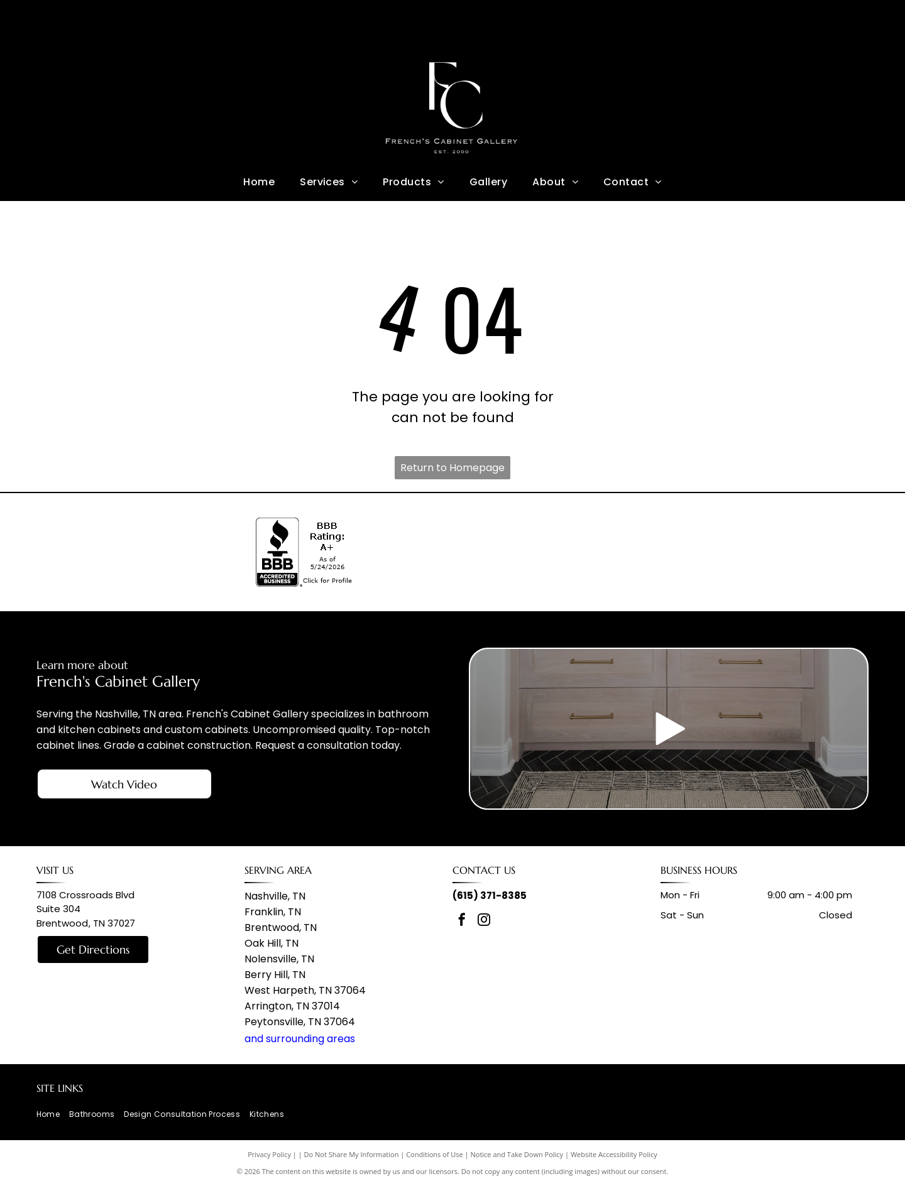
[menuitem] (259, 181)
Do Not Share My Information (351, 1154)
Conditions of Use (434, 1154)
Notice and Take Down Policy (517, 1154)
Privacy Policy (269, 1154)
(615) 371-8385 (489, 895)
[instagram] (483, 921)
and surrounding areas (299, 1038)
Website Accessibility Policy (614, 1154)
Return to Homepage (452, 467)
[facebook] (461, 921)
